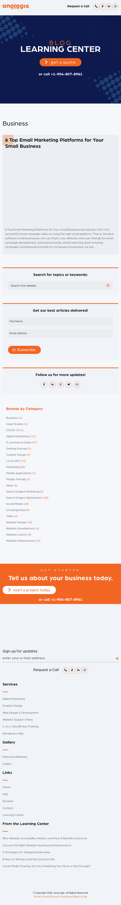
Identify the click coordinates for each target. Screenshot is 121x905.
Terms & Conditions (62, 896)
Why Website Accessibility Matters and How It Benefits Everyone (45, 838)
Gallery (7, 763)
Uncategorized (15, 510)
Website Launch (16, 534)
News (9, 485)
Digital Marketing (17, 436)
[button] (60, 62)
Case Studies (14, 424)
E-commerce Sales (18, 442)
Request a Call (78, 6)
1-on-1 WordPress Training (20, 726)
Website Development (20, 528)
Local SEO (13, 460)
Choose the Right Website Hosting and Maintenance (37, 845)
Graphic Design (16, 454)
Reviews (8, 801)
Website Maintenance (20, 540)
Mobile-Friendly (16, 479)
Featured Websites (15, 756)
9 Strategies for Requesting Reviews (26, 852)
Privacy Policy (42, 896)
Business (12, 417)
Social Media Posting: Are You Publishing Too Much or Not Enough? (47, 866)
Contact (8, 808)
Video (10, 516)
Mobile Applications (19, 473)
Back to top (80, 896)
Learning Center (13, 815)
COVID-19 (12, 430)
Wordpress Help (13, 733)
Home (7, 787)
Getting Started (16, 448)
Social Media (14, 503)
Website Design (16, 522)
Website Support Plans (18, 719)
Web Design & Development (21, 712)
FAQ (5, 794)
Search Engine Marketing (22, 491)
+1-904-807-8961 (66, 74)
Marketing (12, 467)
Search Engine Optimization (24, 497)
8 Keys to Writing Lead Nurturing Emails (29, 859)
